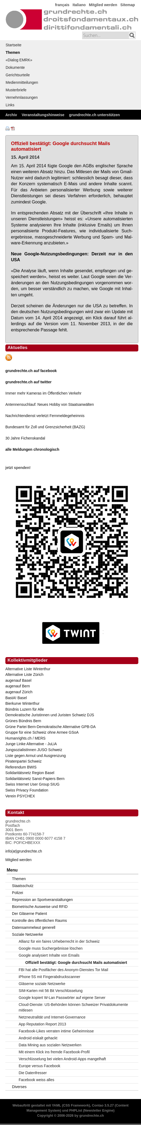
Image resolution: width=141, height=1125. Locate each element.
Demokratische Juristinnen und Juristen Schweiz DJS (49, 715)
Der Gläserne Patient (29, 913)
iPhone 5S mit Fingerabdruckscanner (49, 977)
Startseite (13, 45)
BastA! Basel (16, 698)
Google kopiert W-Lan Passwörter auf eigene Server (62, 997)
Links (10, 105)
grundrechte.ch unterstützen (94, 115)
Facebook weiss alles (36, 1080)
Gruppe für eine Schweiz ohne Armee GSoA (42, 732)
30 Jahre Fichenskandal (25, 438)
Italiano (79, 5)
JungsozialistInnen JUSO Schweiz (33, 750)
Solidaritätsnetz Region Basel (29, 773)
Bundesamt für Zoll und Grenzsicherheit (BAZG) (45, 427)
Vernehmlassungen (22, 97)
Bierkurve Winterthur (22, 703)
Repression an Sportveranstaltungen (42, 899)
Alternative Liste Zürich (24, 674)
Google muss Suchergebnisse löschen (51, 948)
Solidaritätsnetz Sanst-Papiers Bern (34, 778)
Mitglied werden (103, 5)
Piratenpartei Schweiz (23, 761)
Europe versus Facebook (39, 1066)
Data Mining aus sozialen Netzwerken (50, 1045)
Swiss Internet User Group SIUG (32, 784)
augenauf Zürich (18, 692)
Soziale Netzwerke (27, 934)
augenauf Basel (18, 680)
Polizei (17, 893)
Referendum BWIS (21, 767)
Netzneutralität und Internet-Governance (52, 1017)
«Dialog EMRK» (19, 60)
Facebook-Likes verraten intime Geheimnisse (56, 1031)
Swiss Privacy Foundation (26, 790)
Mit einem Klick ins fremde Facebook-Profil (54, 1052)
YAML (56, 1105)
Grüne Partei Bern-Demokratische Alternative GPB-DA (50, 727)
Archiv (11, 115)
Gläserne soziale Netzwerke (42, 984)
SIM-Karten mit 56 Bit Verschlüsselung (51, 990)
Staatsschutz (22, 886)
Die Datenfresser (33, 1073)
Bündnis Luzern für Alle (24, 709)
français (62, 5)
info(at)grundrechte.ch (23, 851)
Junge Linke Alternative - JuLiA (31, 744)
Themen (13, 52)
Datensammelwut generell (33, 927)
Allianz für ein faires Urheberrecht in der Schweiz (59, 941)
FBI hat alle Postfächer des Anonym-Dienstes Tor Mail (63, 970)
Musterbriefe (16, 90)
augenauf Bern (17, 686)
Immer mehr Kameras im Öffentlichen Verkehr (43, 393)
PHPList (75, 1110)
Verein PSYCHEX (20, 796)
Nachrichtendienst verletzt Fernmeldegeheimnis (45, 416)
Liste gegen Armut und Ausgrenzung (35, 755)
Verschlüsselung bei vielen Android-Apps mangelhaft (62, 1059)
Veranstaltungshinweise (43, 115)
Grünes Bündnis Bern (23, 721)
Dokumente (15, 67)
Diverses (19, 1087)
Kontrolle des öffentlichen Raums (39, 920)
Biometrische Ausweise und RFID (40, 906)
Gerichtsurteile (18, 75)
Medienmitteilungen (22, 82)
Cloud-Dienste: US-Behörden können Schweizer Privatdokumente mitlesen (73, 1007)
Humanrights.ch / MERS (25, 738)
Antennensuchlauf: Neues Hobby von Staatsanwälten (49, 404)
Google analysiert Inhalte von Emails (49, 955)
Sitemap (127, 5)
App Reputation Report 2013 (42, 1024)
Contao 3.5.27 (103, 1105)
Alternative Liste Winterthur (27, 669)
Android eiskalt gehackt (38, 1038)
